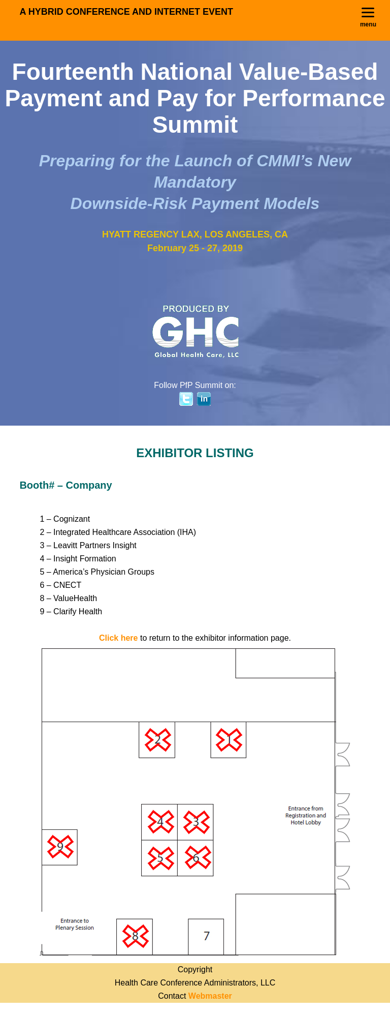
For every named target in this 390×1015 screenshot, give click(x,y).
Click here (118, 638)
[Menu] (368, 18)
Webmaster (210, 996)
